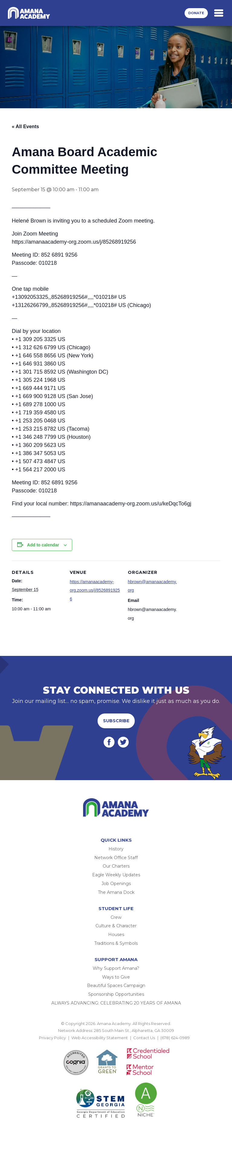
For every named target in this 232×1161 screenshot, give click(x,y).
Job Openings (116, 883)
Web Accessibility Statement (99, 1037)
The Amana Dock (116, 892)
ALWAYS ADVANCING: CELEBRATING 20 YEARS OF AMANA (116, 1003)
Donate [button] (196, 13)
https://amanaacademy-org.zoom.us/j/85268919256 (95, 590)
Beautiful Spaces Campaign (116, 985)
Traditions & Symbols (116, 943)
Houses (116, 934)
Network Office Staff (116, 857)
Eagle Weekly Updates (116, 875)
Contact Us (144, 1037)
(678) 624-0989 (175, 1037)
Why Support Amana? (116, 968)
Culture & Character (116, 925)
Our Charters (116, 866)
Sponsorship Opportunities (116, 994)
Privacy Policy (52, 1037)
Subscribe (116, 720)
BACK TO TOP (116, 1044)
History (116, 849)
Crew (116, 917)
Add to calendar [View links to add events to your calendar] (43, 545)
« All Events (25, 126)
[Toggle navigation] (218, 13)
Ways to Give (116, 977)
